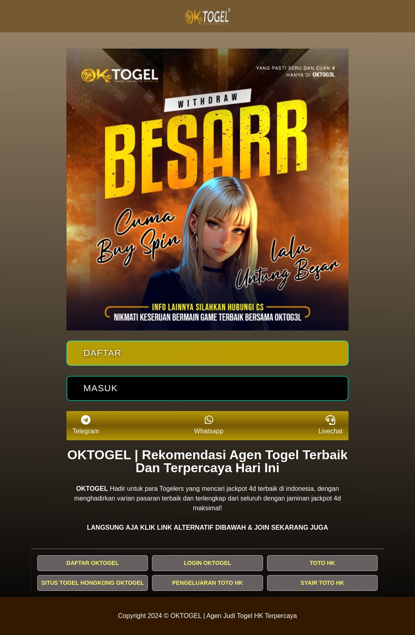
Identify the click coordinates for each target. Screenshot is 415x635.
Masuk (100, 388)
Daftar (102, 353)
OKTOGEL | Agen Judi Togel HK (217, 615)
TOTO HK (322, 563)
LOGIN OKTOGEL (207, 563)
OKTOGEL (92, 488)
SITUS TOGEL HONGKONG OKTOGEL (92, 583)
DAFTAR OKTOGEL (92, 563)
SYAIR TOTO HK (322, 583)
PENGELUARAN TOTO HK (207, 583)
